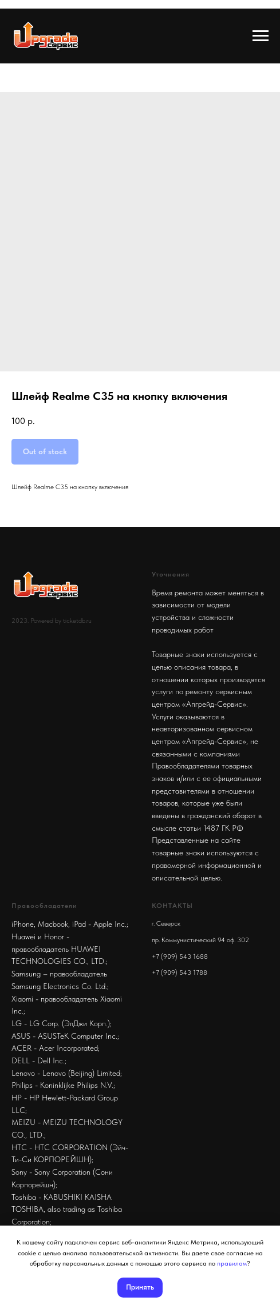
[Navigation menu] (261, 36)
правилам (232, 1263)
